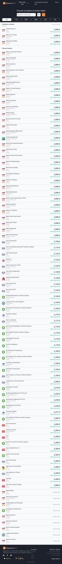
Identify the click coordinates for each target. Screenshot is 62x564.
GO (7, 19)
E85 (45, 19)
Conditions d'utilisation (54, 551)
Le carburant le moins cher (41, 3)
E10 (16, 19)
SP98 (35, 19)
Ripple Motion (56, 559)
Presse (32, 557)
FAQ (32, 553)
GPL (55, 19)
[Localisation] (39, 14)
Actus (56, 2)
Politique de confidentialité (53, 553)
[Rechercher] (43, 14)
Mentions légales (56, 555)
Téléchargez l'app (24, 3)
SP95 (26, 19)
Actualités (33, 551)
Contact (33, 555)
